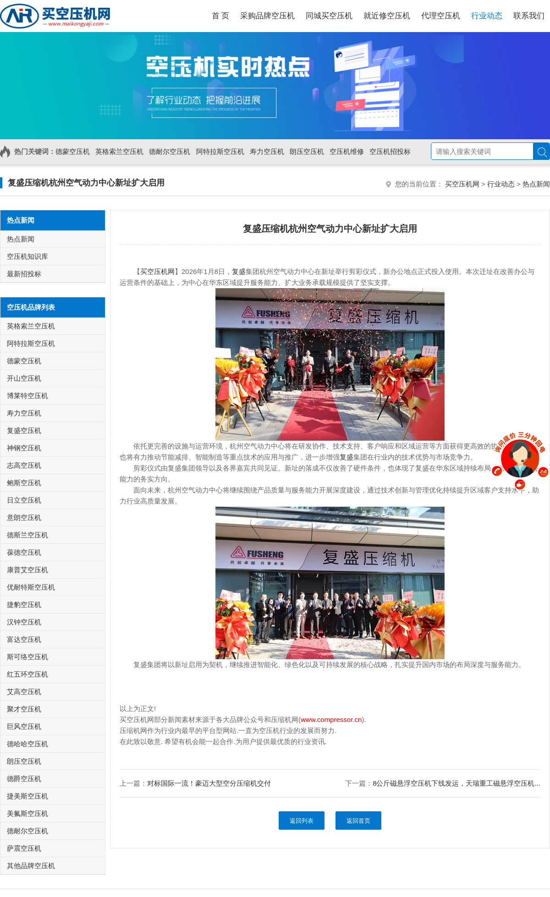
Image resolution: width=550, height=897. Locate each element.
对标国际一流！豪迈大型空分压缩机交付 (209, 783)
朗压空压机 (307, 151)
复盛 (239, 271)
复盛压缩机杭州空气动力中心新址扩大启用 (86, 182)
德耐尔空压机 (169, 151)
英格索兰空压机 (119, 151)
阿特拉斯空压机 (220, 151)
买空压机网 (462, 184)
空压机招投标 (390, 151)
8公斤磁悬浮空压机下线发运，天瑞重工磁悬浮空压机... (456, 783)
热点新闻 (536, 184)
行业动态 (501, 184)
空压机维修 (347, 151)
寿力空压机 (267, 151)
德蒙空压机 (72, 151)
